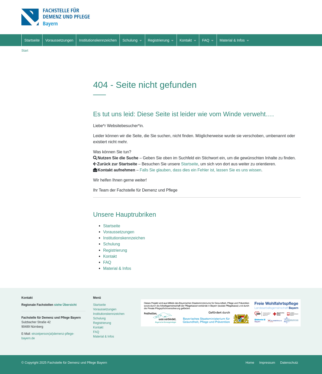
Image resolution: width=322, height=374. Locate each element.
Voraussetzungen (59, 40)
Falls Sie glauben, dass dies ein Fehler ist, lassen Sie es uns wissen (200, 170)
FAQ (205, 40)
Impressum (267, 362)
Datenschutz (289, 362)
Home (250, 362)
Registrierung (158, 40)
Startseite (32, 40)
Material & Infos (232, 40)
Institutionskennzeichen (98, 40)
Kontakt (186, 40)
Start (24, 50)
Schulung (130, 40)
